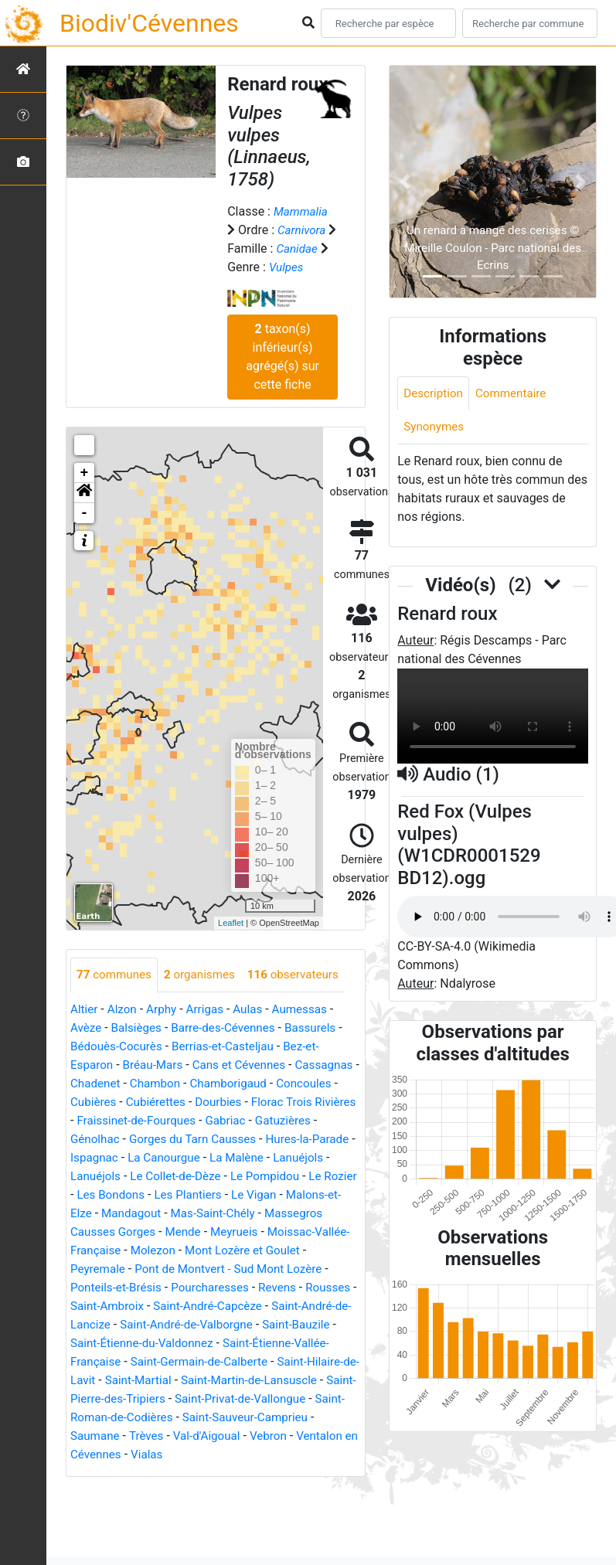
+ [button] (84, 473)
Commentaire (515, 393)
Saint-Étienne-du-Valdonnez (145, 1362)
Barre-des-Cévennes (230, 1028)
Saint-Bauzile (255, 1343)
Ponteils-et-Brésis (297, 1288)
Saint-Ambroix (306, 1306)
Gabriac (91, 1139)
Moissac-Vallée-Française (247, 1250)
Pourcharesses (111, 1306)
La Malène (105, 1176)
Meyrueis (142, 1250)
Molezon (93, 1269)
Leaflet (230, 922)
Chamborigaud (306, 1084)
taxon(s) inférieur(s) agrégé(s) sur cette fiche (282, 357)
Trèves (149, 1455)
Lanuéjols (169, 1176)
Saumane (96, 1455)
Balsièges (139, 1028)
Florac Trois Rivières (125, 1121)
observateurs (303, 975)
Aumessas (310, 1009)
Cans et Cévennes (247, 1065)
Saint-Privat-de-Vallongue (280, 1417)
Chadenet (167, 1084)
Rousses (234, 1306)
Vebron (277, 1455)
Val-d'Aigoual (213, 1455)
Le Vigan (152, 1213)
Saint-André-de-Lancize (258, 1325)
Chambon (230, 1084)
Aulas (255, 1009)
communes (116, 975)
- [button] (84, 513)
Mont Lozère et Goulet (188, 1269)
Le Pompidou (143, 1195)
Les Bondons (286, 1195)
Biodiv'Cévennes (149, 23)
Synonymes (435, 428)
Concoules (99, 1102)
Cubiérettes (228, 1102)
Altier (84, 1009)
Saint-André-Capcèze (127, 1325)
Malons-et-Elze (226, 1213)
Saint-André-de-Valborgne (140, 1343)
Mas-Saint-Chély (114, 1232)
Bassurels (321, 1028)
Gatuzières (151, 1139)
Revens (181, 1306)
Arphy (165, 1009)
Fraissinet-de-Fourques (252, 1121)
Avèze (86, 1028)
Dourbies (293, 1102)
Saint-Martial (158, 1399)
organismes (205, 975)
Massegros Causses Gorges (245, 1232)
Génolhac (217, 1139)
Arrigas (210, 1009)
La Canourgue (322, 1158)
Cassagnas (100, 1084)
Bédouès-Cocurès (118, 1046)
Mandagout (307, 1213)
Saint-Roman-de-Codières (139, 1436)
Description (434, 393)
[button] (84, 493)
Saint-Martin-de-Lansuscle (275, 1399)
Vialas (167, 1473)
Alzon (124, 1009)
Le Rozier (214, 1195)
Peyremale (287, 1269)
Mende (89, 1250)
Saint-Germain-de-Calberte (205, 1380)
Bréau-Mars (157, 1065)
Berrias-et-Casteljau (230, 1046)
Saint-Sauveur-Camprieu (286, 1436)
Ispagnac (250, 1158)
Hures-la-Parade (172, 1158)
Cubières (162, 1102)
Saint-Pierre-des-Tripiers (136, 1417)
